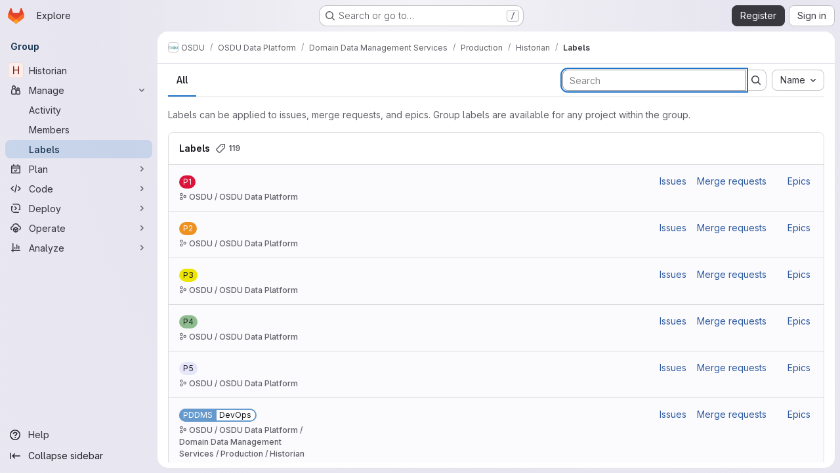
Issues (673, 181)
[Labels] (78, 149)
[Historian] (78, 70)
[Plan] (78, 169)
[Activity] (78, 110)
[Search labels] (654, 80)
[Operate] (78, 228)
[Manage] (78, 90)
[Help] (78, 435)
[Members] (78, 129)
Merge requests (731, 181)
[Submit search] (756, 80)
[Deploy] (78, 208)
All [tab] (182, 79)
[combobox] (798, 80)
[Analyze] (78, 247)
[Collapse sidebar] (78, 456)
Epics (799, 181)
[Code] (78, 188)
